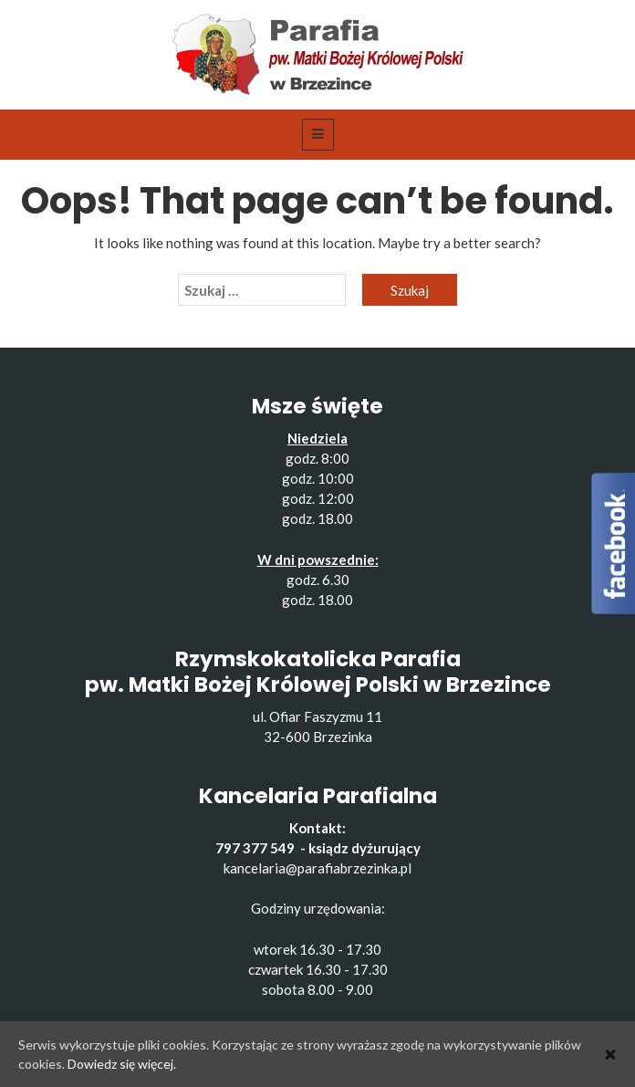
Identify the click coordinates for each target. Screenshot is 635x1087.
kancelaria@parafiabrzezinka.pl (317, 868)
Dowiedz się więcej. (122, 1063)
